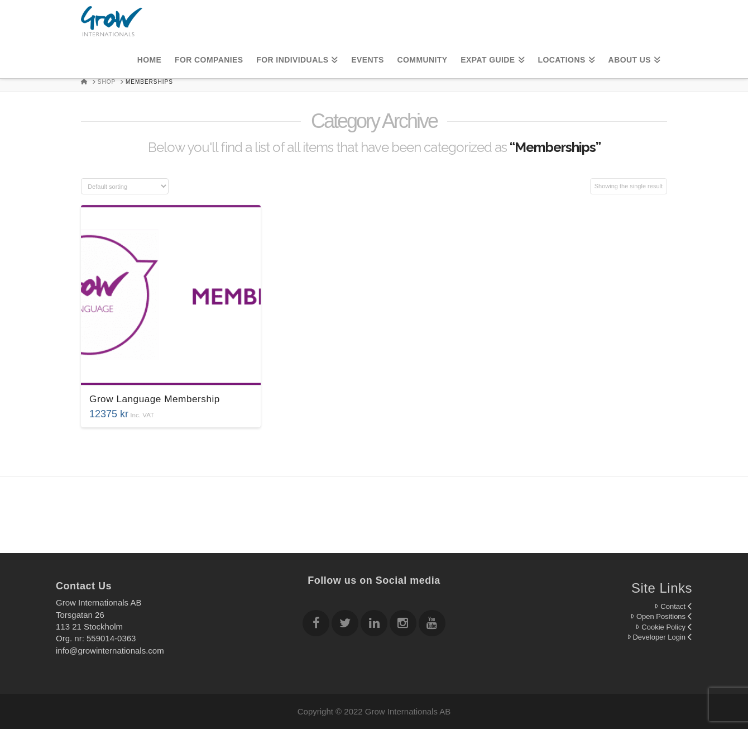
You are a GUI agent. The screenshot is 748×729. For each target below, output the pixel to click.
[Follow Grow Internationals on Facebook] (316, 625)
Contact (673, 606)
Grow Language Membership (154, 398)
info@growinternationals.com (110, 650)
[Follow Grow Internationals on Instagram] (403, 625)
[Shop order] (125, 186)
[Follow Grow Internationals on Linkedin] (374, 625)
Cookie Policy (663, 627)
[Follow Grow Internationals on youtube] (432, 625)
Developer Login (659, 637)
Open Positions (661, 616)
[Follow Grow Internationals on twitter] (345, 625)
